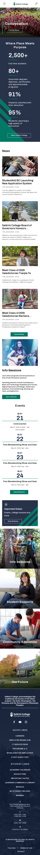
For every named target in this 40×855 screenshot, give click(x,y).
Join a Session (11, 397)
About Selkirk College (19, 135)
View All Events (19, 492)
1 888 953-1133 (20, 816)
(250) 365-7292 (20, 814)
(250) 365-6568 (20, 823)
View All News (19, 334)
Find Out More (13, 30)
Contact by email (20, 829)
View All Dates (13, 521)
